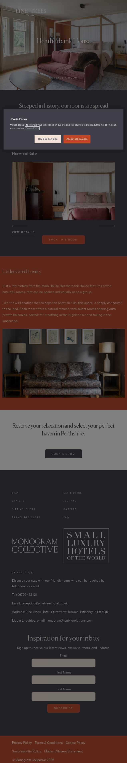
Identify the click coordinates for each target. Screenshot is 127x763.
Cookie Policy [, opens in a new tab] (32, 128)
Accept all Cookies (76, 139)
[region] (63, 129)
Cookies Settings (47, 139)
